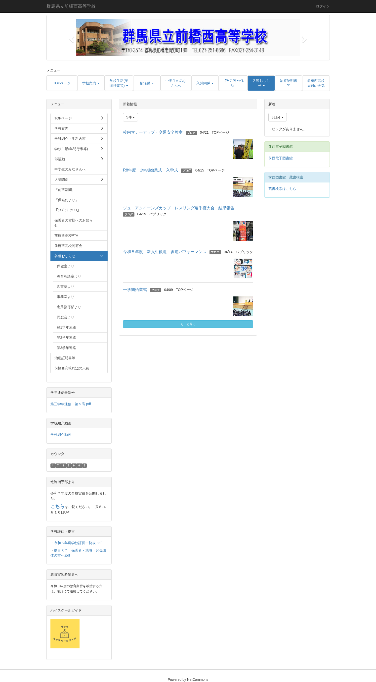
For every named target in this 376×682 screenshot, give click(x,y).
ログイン (323, 6)
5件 (130, 117)
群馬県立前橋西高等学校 (71, 6)
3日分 (278, 117)
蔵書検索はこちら (282, 189)
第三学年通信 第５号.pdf (70, 404)
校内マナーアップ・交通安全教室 (153, 132)
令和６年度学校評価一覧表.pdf (77, 543)
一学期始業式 (135, 289)
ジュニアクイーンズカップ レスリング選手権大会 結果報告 (180, 208)
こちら (57, 506)
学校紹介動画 (60, 435)
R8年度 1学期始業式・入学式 (150, 170)
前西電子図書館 (280, 158)
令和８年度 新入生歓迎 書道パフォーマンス (165, 252)
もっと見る (188, 324)
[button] (71, 37)
